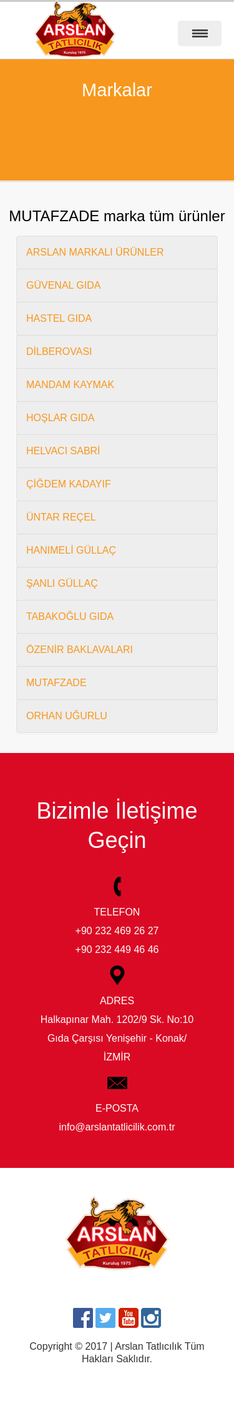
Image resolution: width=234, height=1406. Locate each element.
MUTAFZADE (56, 682)
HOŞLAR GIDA (60, 417)
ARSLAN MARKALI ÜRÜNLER (95, 252)
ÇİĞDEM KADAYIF (68, 484)
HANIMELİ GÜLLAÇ (71, 550)
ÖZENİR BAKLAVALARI (79, 649)
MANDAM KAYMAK (70, 384)
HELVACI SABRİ (63, 451)
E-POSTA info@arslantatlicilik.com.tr (117, 1105)
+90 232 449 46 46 (117, 949)
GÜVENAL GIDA (63, 285)
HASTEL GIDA (59, 318)
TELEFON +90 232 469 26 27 (117, 909)
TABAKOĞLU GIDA (70, 616)
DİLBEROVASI (59, 351)
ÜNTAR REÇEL (61, 517)
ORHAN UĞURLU (66, 715)
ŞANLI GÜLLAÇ (62, 583)
